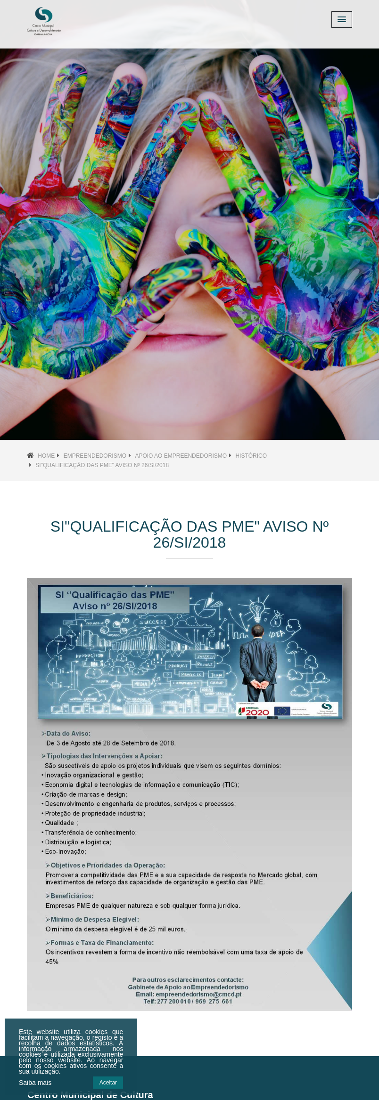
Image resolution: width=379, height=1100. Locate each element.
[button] (28, 220)
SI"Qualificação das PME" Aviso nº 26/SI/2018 (102, 465)
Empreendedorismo (95, 456)
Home (46, 456)
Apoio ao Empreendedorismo (181, 456)
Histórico (251, 456)
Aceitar (108, 1082)
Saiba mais (35, 1082)
